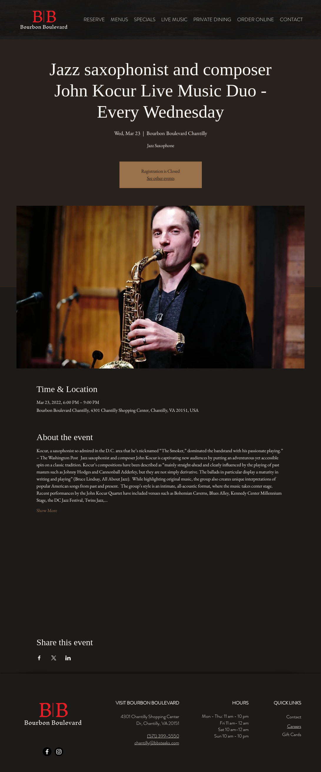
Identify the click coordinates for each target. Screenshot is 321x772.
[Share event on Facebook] (39, 658)
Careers (294, 726)
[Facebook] (47, 751)
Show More (46, 510)
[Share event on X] (53, 658)
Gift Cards (291, 734)
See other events (160, 178)
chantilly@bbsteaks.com (156, 742)
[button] (119, 20)
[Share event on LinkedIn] (68, 658)
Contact (293, 716)
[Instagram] (58, 751)
